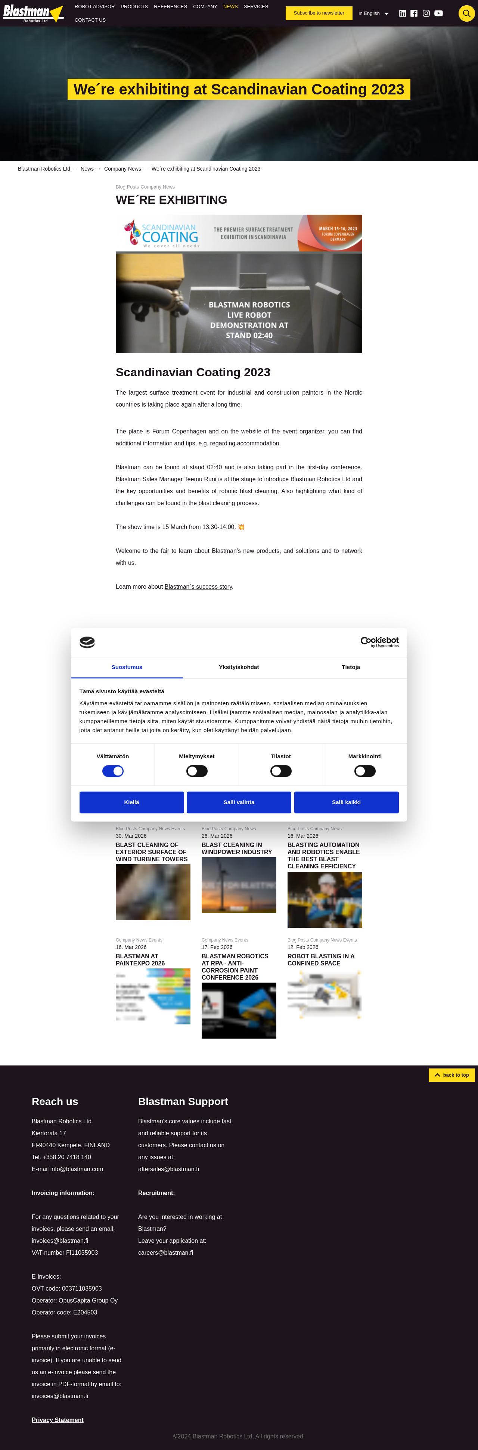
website (251, 431)
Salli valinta (239, 802)
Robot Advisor (95, 6)
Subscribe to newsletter (319, 13)
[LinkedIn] (403, 13)
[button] (452, 1075)
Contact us (90, 20)
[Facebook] (414, 13)
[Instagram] (426, 13)
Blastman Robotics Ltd (44, 169)
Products (134, 6)
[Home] (35, 13)
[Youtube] (438, 13)
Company (205, 6)
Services (256, 6)
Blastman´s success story (198, 587)
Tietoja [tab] (351, 667)
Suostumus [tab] (127, 667)
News (230, 6)
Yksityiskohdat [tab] (239, 667)
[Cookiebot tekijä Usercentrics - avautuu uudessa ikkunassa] (366, 642)
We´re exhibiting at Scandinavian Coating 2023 (206, 169)
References (170, 6)
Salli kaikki (346, 802)
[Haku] (467, 13)
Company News (122, 169)
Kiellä (131, 802)
